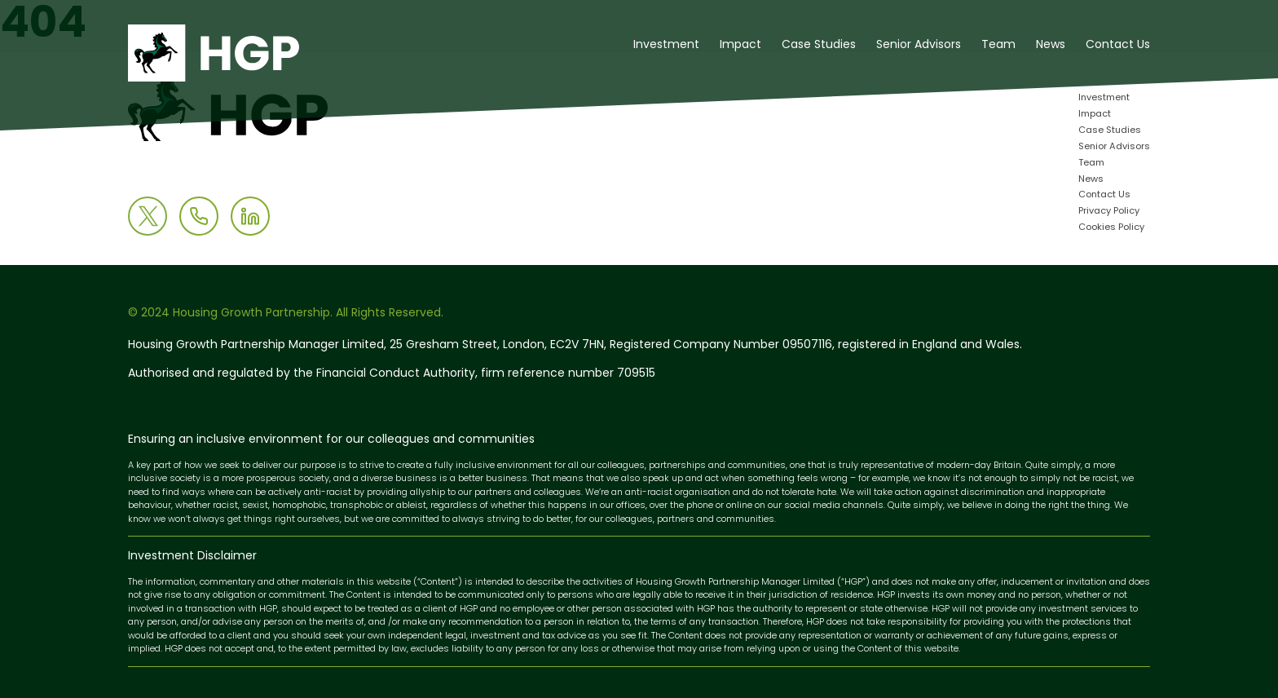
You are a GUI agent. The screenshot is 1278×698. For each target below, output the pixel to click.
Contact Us (1118, 45)
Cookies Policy (1111, 227)
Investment (666, 45)
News (1050, 45)
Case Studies (819, 45)
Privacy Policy (1108, 211)
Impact (740, 45)
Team (998, 45)
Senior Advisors (918, 45)
